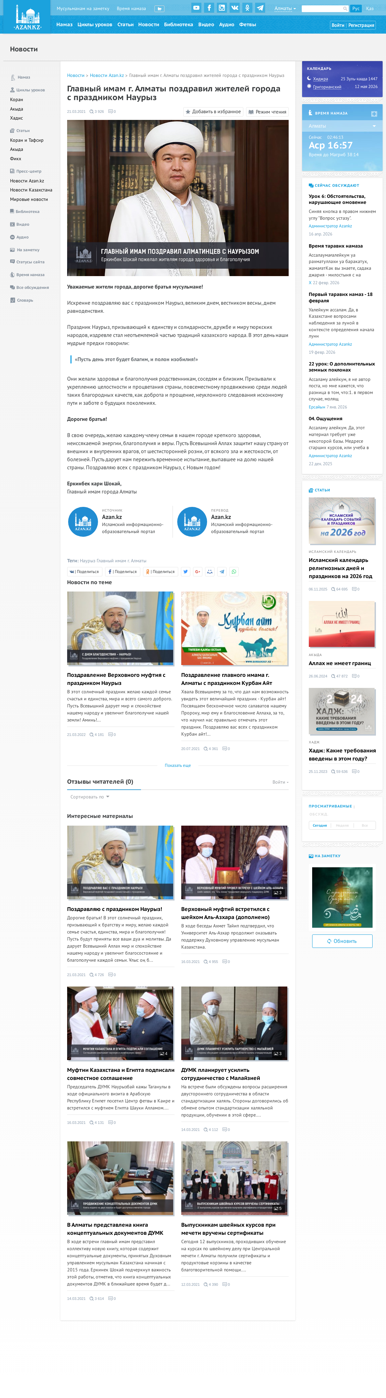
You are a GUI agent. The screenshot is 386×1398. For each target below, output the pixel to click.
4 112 (211, 1130)
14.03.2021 (190, 1130)
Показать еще (178, 765)
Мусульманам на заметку (83, 8)
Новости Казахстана (31, 190)
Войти (338, 25)
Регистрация (361, 25)
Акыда (16, 109)
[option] (342, 897)
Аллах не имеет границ (340, 663)
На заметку (325, 856)
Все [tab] (365, 826)
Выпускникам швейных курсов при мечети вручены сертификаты (228, 1229)
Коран (16, 99)
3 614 (97, 1299)
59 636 (339, 772)
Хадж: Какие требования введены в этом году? (342, 755)
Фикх (15, 159)
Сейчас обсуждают (334, 185)
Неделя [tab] (342, 826)
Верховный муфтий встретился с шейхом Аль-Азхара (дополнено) (225, 913)
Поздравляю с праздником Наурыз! (114, 909)
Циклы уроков (95, 24)
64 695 (339, 589)
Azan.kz (112, 517)
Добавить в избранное (212, 111)
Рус (355, 8)
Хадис (16, 118)
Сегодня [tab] (320, 826)
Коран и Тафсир (27, 140)
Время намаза (131, 8)
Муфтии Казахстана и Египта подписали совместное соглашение (121, 1074)
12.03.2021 (190, 1284)
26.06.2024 (318, 676)
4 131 (97, 1123)
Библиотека (178, 24)
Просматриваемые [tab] (330, 806)
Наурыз (87, 561)
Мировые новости (29, 199)
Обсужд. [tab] (319, 814)
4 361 (211, 749)
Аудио (226, 24)
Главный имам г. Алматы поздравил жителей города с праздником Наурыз (206, 75)
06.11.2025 (318, 589)
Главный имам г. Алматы (121, 561)
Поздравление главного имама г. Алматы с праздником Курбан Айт (226, 679)
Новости (148, 24)
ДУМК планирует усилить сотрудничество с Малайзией (220, 1074)
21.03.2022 (76, 735)
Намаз (64, 24)
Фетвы (247, 24)
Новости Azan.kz (27, 181)
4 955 (211, 962)
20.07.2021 (190, 749)
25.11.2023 (318, 772)
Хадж (314, 742)
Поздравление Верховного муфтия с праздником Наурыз (116, 679)
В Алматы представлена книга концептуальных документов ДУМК (115, 1229)
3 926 (97, 112)
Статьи (125, 24)
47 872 (339, 676)
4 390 (211, 1284)
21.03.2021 (76, 112)
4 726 (97, 975)
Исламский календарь (332, 552)
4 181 (97, 735)
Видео (206, 24)
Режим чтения (267, 112)
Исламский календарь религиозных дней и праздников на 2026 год (340, 568)
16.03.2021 (190, 962)
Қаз (370, 8)
